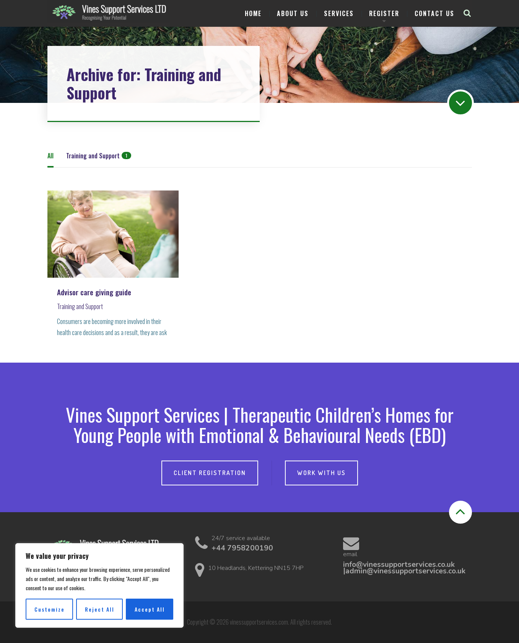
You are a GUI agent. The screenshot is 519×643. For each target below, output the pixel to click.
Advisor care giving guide (94, 292)
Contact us (434, 13)
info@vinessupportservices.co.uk (399, 565)
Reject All (99, 609)
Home (253, 13)
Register (384, 13)
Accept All (150, 609)
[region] (99, 585)
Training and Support (80, 306)
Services (339, 13)
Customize (49, 609)
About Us (293, 13)
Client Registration (210, 473)
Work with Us (321, 473)
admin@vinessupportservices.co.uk (405, 571)
